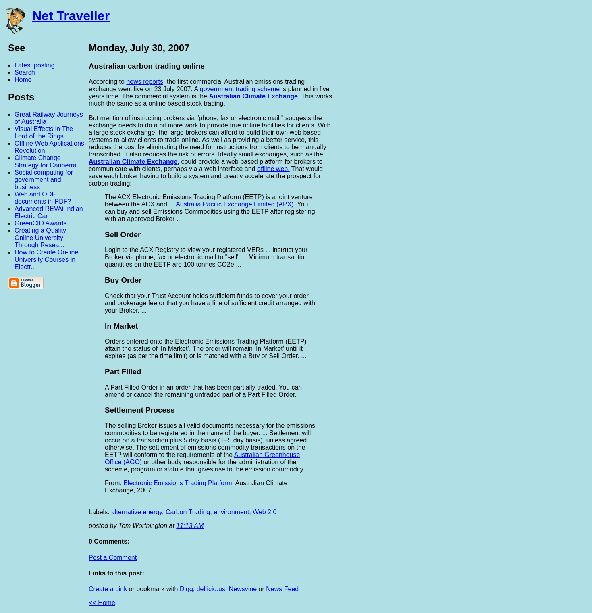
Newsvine (243, 589)
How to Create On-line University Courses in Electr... (46, 259)
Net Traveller (71, 15)
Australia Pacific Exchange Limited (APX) (235, 204)
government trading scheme (240, 88)
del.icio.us (211, 589)
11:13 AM (190, 525)
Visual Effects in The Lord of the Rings (44, 132)
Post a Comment (113, 557)
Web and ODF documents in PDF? (43, 198)
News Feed (282, 589)
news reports (144, 81)
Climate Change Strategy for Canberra (46, 161)
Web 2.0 (264, 512)
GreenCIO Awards (41, 223)
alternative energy (136, 512)
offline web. (273, 168)
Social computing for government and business (44, 179)
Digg (186, 589)
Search (25, 72)
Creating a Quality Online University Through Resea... (40, 237)
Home (23, 79)
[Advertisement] (503, 163)
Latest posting (35, 65)
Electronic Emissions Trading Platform (177, 483)
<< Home (102, 602)
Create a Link (108, 589)
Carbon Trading (188, 512)
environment (231, 512)
